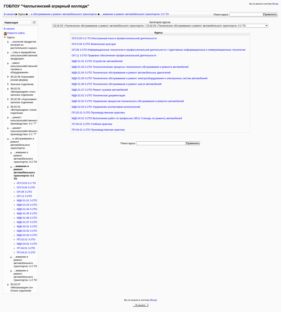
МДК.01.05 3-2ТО (27, 213)
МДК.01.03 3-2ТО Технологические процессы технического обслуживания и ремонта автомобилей (130, 66)
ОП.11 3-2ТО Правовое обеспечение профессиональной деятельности (114, 55)
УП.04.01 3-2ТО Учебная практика (92, 124)
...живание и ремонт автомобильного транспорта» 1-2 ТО (25, 275)
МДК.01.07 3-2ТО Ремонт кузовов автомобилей (100, 89)
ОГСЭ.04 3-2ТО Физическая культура (94, 44)
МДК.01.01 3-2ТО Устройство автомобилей (97, 61)
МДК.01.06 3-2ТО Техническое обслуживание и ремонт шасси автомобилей (116, 84)
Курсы (22, 14)
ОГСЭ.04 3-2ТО (26, 187)
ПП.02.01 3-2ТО (26, 239)
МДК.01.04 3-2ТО (27, 209)
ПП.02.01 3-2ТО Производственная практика (98, 112)
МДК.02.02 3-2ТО (27, 230)
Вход (275, 4)
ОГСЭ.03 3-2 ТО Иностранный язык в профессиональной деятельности (114, 38)
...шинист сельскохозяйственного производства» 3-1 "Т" (24, 120)
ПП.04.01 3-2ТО (26, 252)
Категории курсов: (160, 22)
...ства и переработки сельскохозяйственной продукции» (23, 55)
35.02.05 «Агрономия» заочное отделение (23, 101)
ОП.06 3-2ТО (24, 191)
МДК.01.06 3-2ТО (27, 217)
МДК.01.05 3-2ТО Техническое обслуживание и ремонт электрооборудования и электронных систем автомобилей (139, 78)
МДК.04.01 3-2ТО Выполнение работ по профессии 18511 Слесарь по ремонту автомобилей (127, 118)
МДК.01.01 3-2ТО (27, 200)
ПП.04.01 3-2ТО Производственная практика (98, 129)
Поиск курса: (221, 14)
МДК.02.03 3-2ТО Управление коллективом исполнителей (106, 106)
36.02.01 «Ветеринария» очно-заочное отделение (23, 91)
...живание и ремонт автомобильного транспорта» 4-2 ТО (25, 157)
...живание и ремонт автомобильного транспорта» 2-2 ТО (25, 261)
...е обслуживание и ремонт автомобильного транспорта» (63, 14)
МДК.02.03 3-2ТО (27, 235)
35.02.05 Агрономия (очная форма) (22, 78)
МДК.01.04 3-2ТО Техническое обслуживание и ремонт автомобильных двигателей (121, 72)
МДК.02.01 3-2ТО (27, 226)
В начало (9, 14)
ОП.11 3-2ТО (24, 196)
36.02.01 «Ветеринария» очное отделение (23, 109)
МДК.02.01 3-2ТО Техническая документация (98, 95)
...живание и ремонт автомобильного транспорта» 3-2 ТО (135, 14)
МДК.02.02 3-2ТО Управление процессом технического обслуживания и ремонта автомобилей (128, 101)
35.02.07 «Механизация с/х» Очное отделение (21, 287)
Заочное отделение (21, 84)
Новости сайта (16, 33)
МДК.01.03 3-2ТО (27, 204)
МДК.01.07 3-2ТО (27, 222)
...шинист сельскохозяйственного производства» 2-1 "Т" (24, 131)
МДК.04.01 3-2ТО (27, 243)
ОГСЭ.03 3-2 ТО (26, 183)
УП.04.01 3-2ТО (26, 248)
